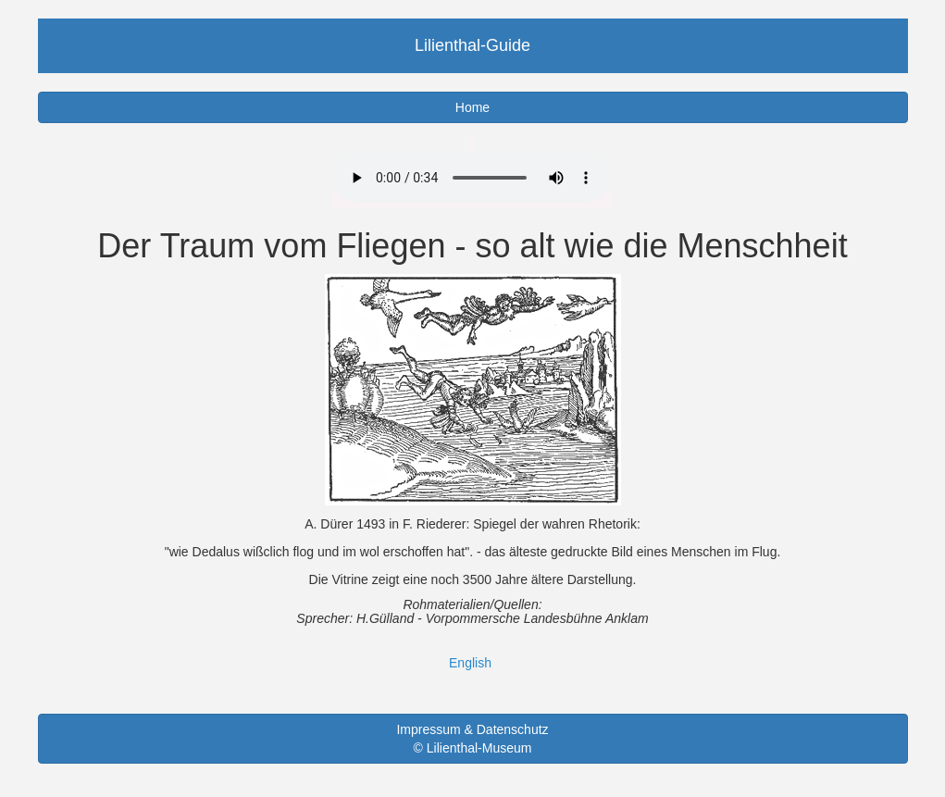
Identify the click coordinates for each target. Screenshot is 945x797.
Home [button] (472, 107)
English (470, 662)
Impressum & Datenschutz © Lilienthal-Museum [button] (472, 738)
